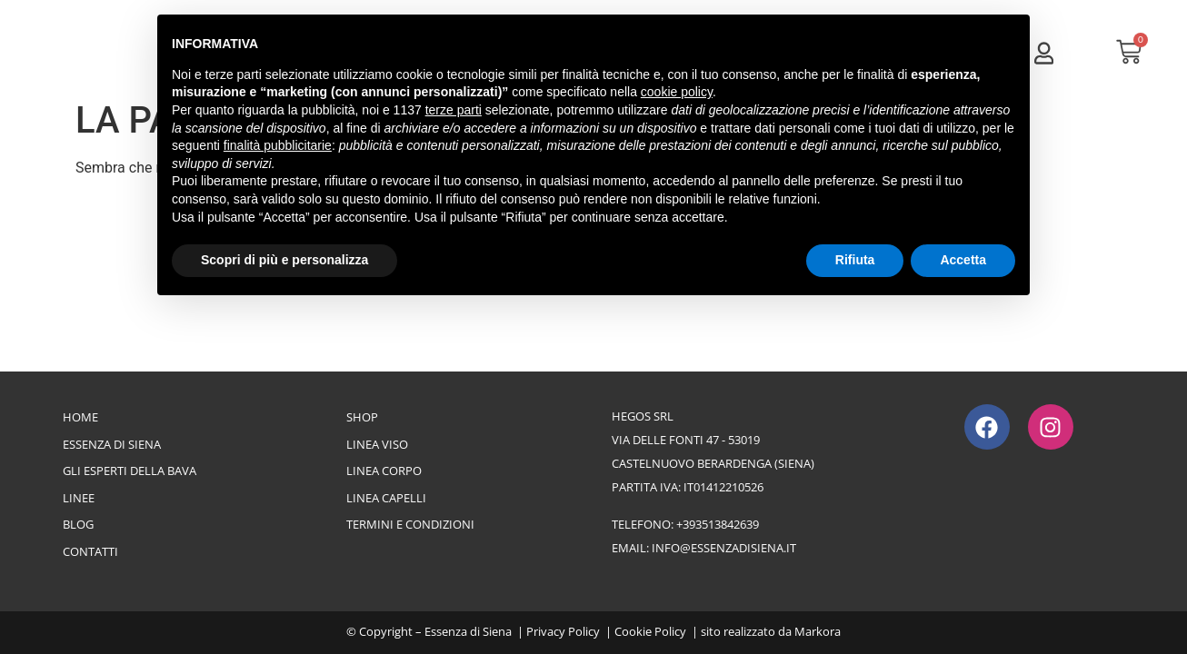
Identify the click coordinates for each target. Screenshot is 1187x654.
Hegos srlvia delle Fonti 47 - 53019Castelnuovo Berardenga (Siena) (713, 439)
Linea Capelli (386, 498)
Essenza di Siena (112, 444)
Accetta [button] (963, 260)
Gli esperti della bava (129, 470)
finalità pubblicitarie (278, 145)
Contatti (90, 551)
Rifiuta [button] (855, 260)
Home (80, 417)
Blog (78, 524)
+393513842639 (717, 524)
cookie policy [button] (677, 91)
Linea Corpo (384, 470)
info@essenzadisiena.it (724, 548)
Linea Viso (377, 444)
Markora (817, 631)
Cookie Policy (650, 631)
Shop (362, 417)
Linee (79, 498)
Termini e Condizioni (410, 524)
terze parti (453, 110)
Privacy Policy (563, 631)
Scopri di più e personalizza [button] (284, 260)
